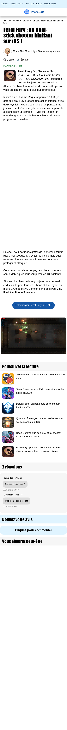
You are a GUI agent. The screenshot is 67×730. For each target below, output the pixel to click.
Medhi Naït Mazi (21, 51)
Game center (13, 65)
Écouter (24, 59)
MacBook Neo (17, 4)
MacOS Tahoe (50, 4)
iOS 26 (39, 4)
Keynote (4, 4)
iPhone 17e (29, 4)
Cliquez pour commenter (33, 530)
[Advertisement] (33, 159)
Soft (37, 12)
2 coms (10, 59)
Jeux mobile (13, 21)
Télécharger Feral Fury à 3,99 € (33, 305)
